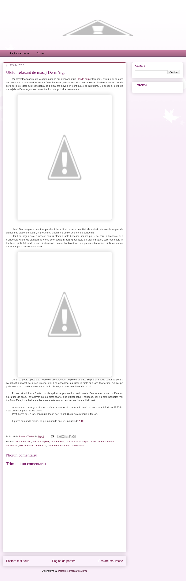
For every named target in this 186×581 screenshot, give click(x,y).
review (69, 441)
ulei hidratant (26, 445)
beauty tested (23, 441)
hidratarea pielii (41, 441)
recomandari (57, 441)
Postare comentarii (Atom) (72, 570)
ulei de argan (81, 441)
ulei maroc (40, 445)
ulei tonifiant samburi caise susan (66, 445)
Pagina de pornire (19, 53)
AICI (81, 421)
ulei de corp (83, 79)
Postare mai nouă (17, 561)
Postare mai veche (111, 561)
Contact (41, 53)
